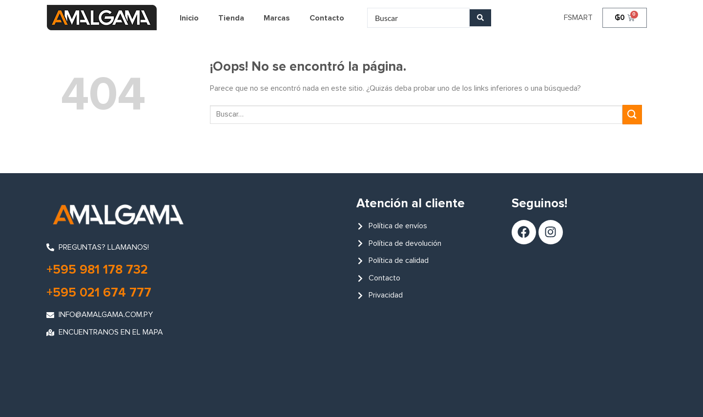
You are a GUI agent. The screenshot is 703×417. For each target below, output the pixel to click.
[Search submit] (480, 17)
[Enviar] (632, 114)
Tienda (231, 18)
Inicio (189, 18)
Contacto (327, 18)
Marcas (277, 18)
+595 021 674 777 (98, 293)
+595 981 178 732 (97, 270)
